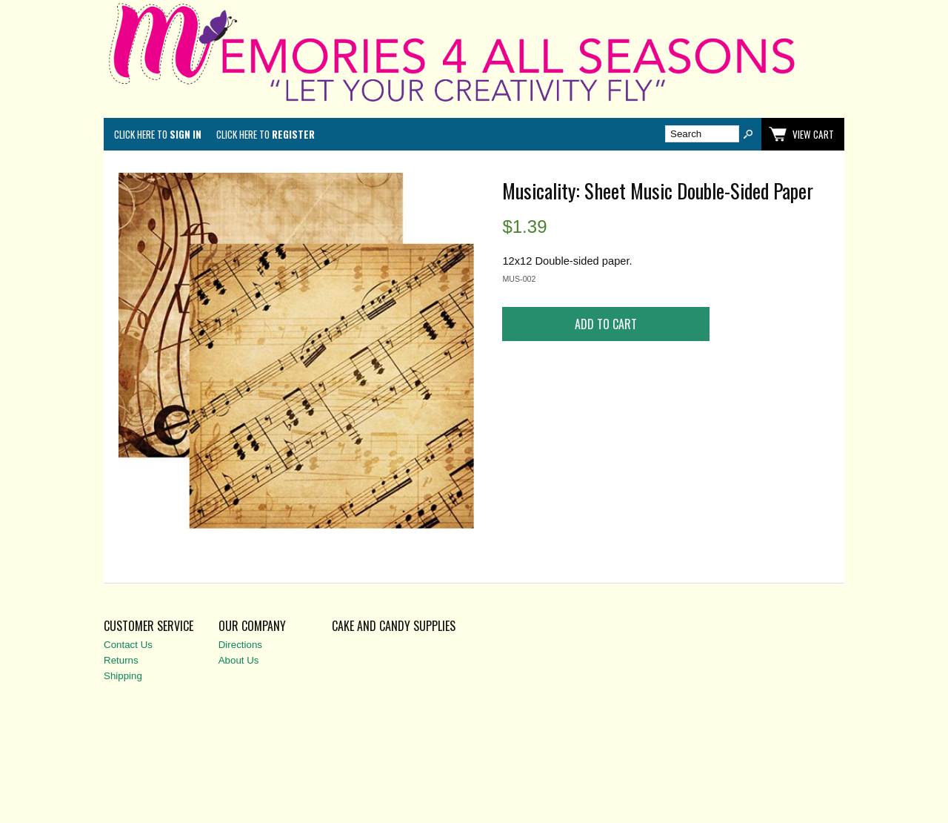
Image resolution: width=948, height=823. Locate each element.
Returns (121, 660)
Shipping (123, 675)
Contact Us (128, 644)
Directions (240, 644)
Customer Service (148, 626)
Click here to (157, 134)
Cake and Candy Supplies (393, 626)
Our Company (252, 626)
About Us (238, 660)
